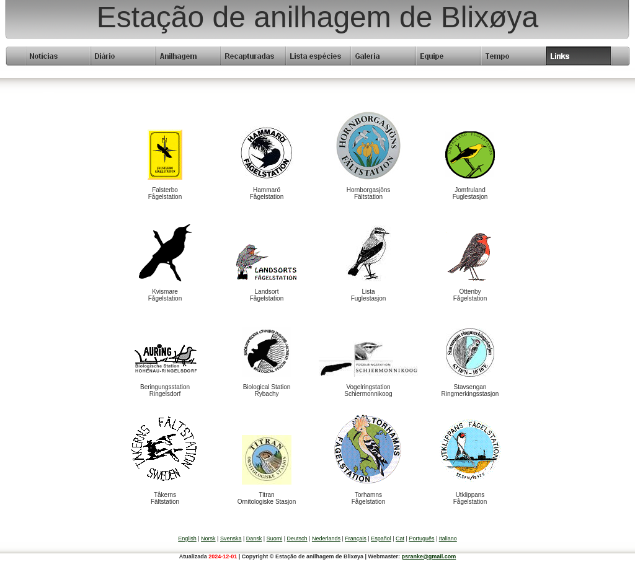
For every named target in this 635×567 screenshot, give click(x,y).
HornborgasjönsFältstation (369, 193)
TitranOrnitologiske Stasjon (267, 498)
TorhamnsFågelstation (368, 498)
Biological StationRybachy (267, 390)
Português (421, 538)
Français (355, 538)
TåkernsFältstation (165, 498)
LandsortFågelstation (266, 295)
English (187, 538)
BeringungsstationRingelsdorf (165, 390)
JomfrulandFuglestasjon (470, 193)
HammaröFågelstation (266, 193)
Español (381, 538)
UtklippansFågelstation (470, 498)
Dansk (254, 538)
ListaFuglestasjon (368, 295)
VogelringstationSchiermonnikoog (368, 390)
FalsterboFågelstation (165, 193)
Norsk (208, 538)
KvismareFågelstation (165, 295)
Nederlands (326, 538)
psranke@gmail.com (428, 556)
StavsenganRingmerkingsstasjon (470, 390)
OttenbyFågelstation (470, 295)
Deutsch (297, 538)
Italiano (448, 538)
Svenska (231, 538)
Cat (400, 538)
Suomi (275, 538)
